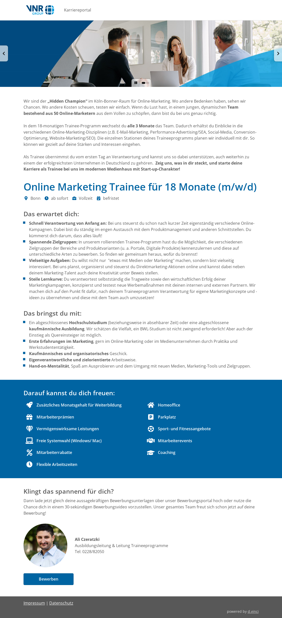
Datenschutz (61, 603)
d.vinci (253, 611)
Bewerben (48, 579)
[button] (4, 53)
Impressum (34, 603)
